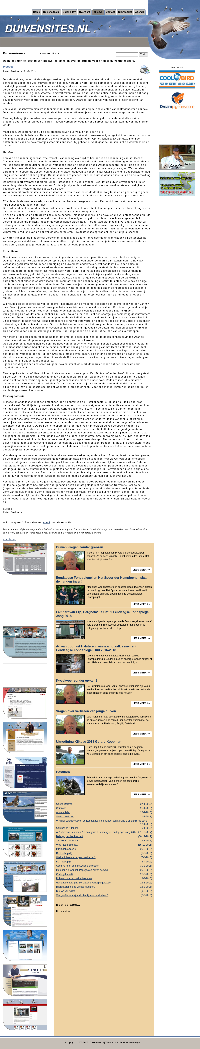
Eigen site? (69, 12)
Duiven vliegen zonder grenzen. (80, 547)
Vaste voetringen (104, 816)
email (46, 522)
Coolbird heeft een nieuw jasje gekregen (104, 866)
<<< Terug (9, 539)
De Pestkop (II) (104, 853)
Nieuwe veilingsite (104, 891)
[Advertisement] (25, 602)
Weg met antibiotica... (104, 845)
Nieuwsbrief (125, 12)
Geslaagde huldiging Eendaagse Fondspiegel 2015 (104, 882)
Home (36, 12)
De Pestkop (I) (104, 861)
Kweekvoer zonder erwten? (76, 680)
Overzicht (84, 12)
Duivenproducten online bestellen (104, 878)
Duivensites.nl (51, 12)
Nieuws (98, 12)
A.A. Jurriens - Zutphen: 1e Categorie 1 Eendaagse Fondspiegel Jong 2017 (104, 832)
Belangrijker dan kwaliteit (104, 836)
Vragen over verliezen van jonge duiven (86, 711)
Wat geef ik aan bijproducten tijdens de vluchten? (104, 895)
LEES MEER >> (141, 569)
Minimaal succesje (104, 849)
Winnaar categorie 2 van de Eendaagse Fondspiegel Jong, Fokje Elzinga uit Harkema (104, 821)
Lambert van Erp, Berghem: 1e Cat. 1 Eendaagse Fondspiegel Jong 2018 (103, 614)
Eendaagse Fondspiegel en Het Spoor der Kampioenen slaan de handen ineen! (102, 579)
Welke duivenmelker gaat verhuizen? (104, 857)
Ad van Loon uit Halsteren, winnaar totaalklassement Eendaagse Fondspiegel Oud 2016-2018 (96, 648)
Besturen (63, 772)
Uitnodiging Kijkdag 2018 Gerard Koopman (88, 741)
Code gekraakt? (104, 874)
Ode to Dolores (104, 804)
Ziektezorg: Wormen (104, 840)
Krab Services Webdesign (127, 1042)
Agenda (139, 12)
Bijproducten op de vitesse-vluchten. (104, 887)
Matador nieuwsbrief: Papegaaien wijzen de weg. (104, 870)
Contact (110, 12)
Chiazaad (104, 808)
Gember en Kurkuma (104, 828)
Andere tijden (104, 812)
